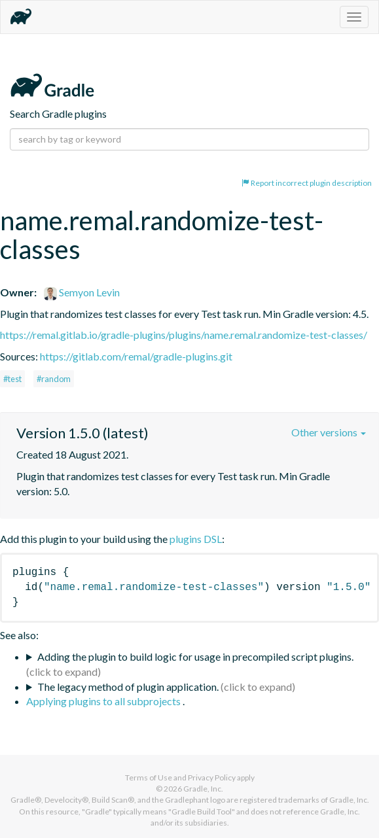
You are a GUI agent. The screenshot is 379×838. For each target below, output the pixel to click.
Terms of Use (148, 777)
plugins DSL (196, 538)
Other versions (328, 432)
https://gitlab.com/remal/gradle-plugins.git (136, 356)
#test (12, 379)
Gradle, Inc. (203, 789)
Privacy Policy (212, 777)
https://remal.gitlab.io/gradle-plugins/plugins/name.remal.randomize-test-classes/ (183, 334)
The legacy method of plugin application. (128, 686)
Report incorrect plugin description (307, 183)
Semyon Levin (82, 292)
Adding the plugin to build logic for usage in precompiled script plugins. (195, 656)
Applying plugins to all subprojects (104, 701)
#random (54, 379)
